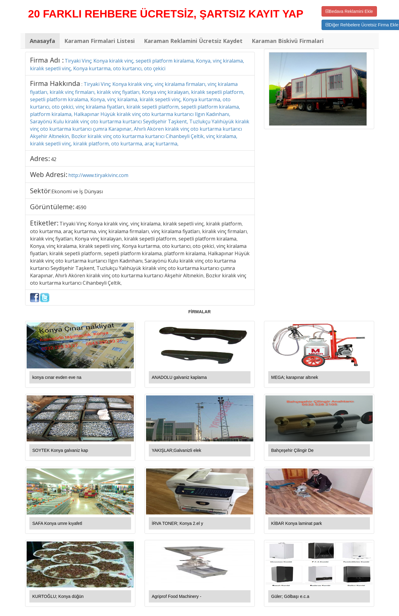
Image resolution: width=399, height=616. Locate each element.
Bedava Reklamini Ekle (349, 11)
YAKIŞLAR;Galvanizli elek (176, 450)
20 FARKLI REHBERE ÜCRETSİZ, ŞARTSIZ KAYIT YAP (165, 14)
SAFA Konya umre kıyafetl (57, 523)
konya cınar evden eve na (56, 377)
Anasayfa (42, 40)
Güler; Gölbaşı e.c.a (290, 596)
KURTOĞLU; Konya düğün (58, 596)
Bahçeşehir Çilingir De (292, 450)
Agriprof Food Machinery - (176, 596)
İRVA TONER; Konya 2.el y (177, 523)
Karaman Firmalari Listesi (99, 40)
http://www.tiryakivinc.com (98, 175)
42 (53, 159)
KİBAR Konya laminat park (296, 523)
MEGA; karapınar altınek (294, 377)
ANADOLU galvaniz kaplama (179, 377)
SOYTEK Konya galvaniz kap (60, 450)
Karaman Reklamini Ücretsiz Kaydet (193, 40)
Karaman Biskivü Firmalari (288, 40)
